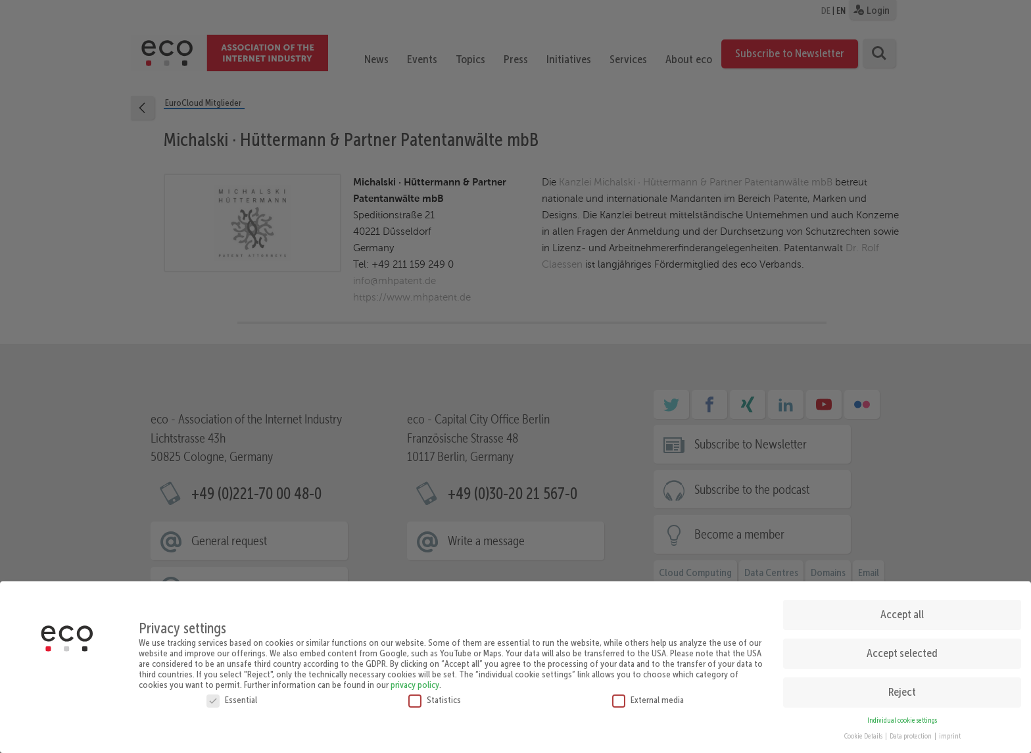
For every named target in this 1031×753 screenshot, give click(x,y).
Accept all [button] (902, 611)
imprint (950, 733)
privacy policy (415, 681)
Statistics (434, 696)
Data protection (911, 733)
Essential (231, 696)
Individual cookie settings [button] (902, 717)
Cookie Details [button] (864, 733)
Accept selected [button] (902, 650)
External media (648, 696)
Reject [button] (902, 689)
